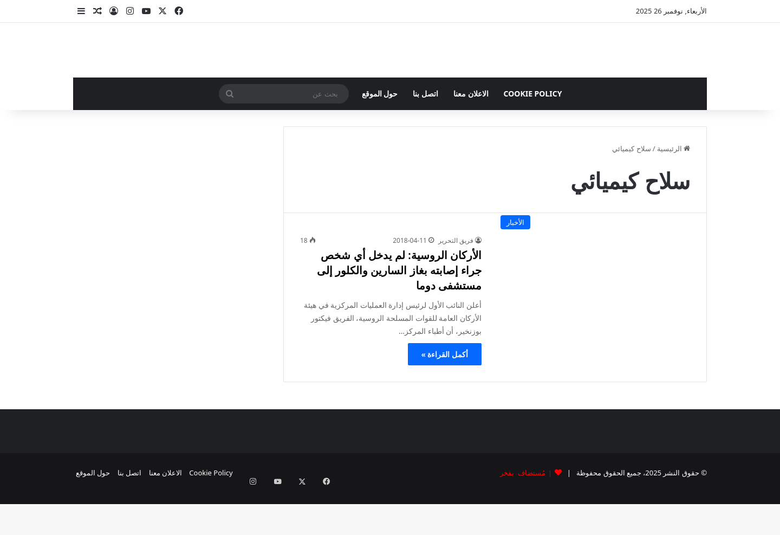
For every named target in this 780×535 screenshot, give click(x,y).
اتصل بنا (425, 136)
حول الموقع (380, 136)
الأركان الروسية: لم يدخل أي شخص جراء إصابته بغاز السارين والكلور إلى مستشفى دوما (399, 313)
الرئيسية (673, 191)
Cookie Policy (533, 136)
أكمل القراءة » (444, 397)
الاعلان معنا (471, 136)
